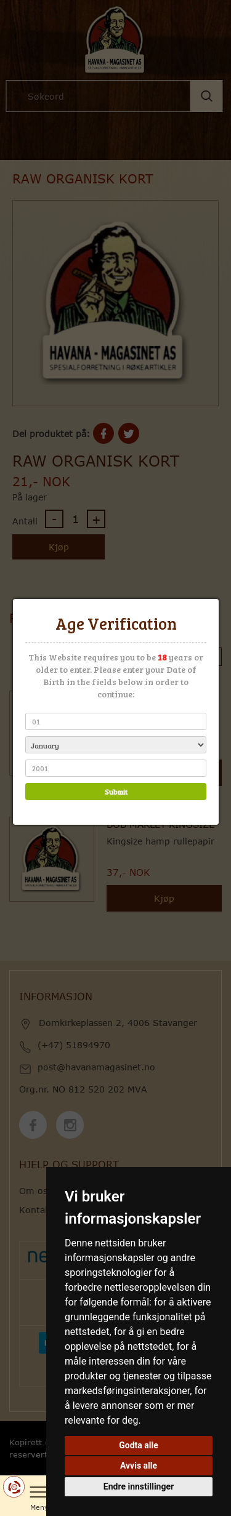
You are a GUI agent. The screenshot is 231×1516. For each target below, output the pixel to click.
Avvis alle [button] (138, 1465)
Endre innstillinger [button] (138, 1486)
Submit (115, 791)
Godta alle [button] (138, 1445)
